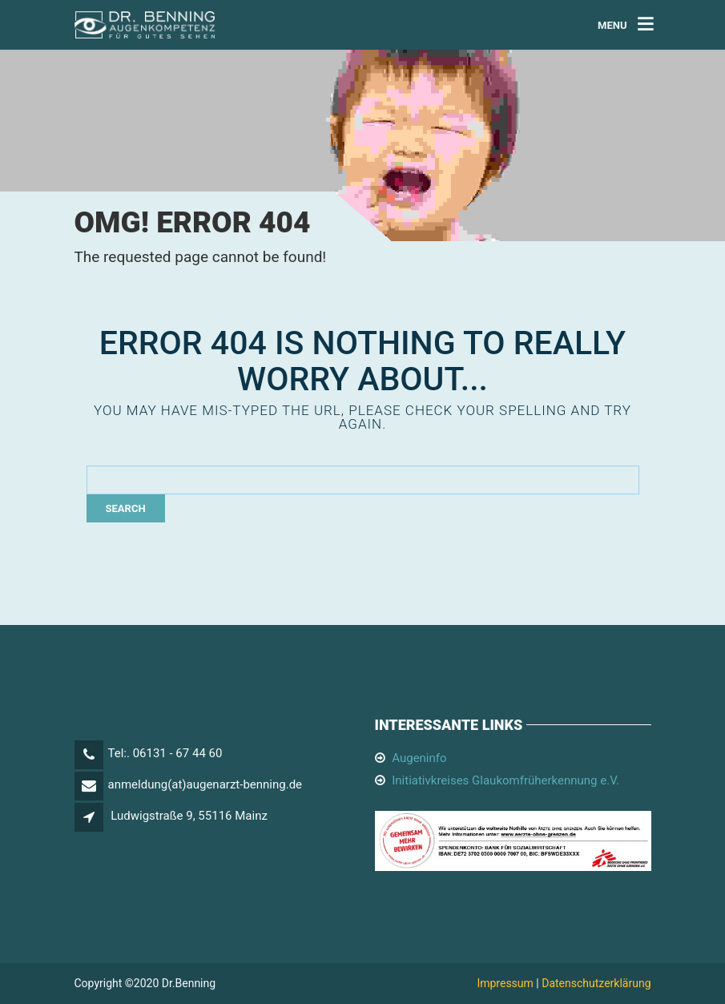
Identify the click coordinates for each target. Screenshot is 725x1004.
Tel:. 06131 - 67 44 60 (165, 753)
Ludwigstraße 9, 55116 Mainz (189, 815)
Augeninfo (419, 758)
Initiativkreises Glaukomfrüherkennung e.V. (505, 780)
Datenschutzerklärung (596, 983)
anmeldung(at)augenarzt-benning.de (205, 784)
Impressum (505, 983)
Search (126, 508)
